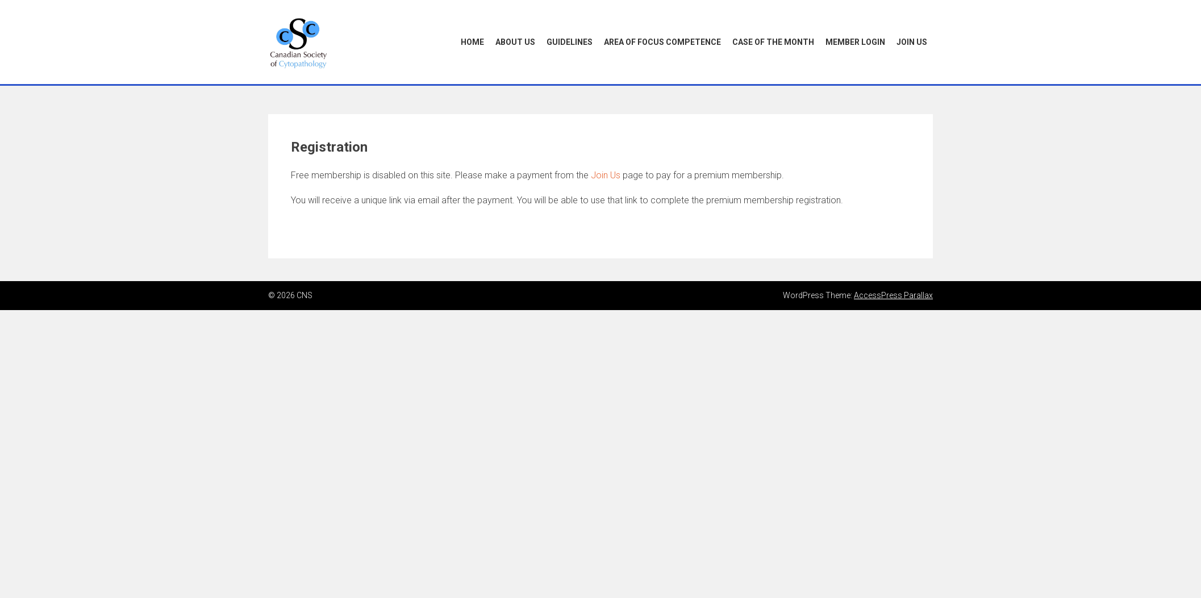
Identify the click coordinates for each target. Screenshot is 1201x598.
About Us (515, 42)
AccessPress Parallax (893, 295)
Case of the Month (773, 42)
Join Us (911, 42)
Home (472, 42)
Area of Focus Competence (662, 42)
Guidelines (570, 42)
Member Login (855, 42)
